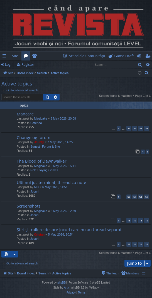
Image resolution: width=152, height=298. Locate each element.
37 (140, 128)
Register (27, 64)
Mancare (25, 114)
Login (9, 64)
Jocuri (34, 191)
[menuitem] (85, 55)
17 (134, 220)
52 (129, 197)
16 (129, 220)
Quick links (5, 56)
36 (134, 128)
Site (15, 55)
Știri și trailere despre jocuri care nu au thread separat (69, 229)
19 (146, 220)
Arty (66, 287)
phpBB (61, 282)
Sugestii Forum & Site (45, 146)
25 (146, 244)
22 (129, 244)
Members (35, 56)
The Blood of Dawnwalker (42, 161)
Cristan (39, 234)
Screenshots (28, 206)
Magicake (40, 118)
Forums (27, 56)
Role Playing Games (44, 170)
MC (36, 187)
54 (140, 197)
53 (134, 197)
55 (146, 197)
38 (146, 128)
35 (129, 128)
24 (140, 244)
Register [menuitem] (149, 56)
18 (140, 220)
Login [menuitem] (140, 56)
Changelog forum (33, 137)
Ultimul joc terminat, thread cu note (51, 182)
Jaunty (39, 142)
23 (134, 244)
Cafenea (36, 123)
